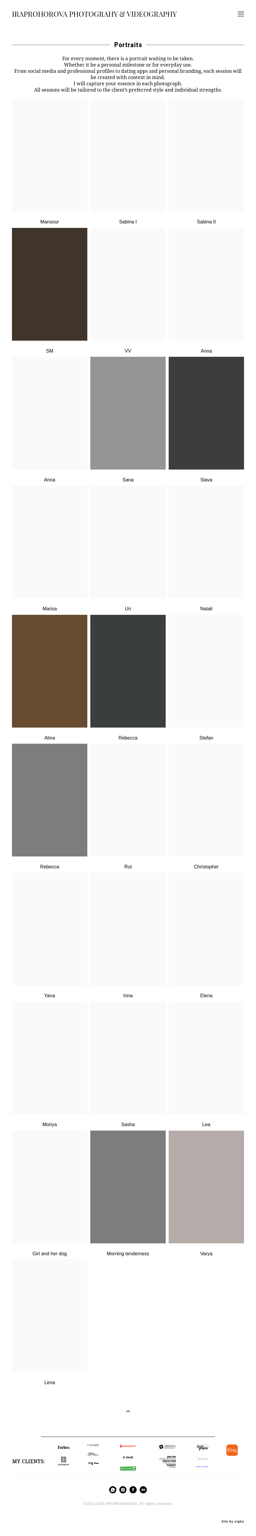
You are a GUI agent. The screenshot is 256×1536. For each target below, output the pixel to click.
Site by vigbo (233, 1521)
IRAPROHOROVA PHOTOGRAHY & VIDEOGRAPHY (94, 14)
